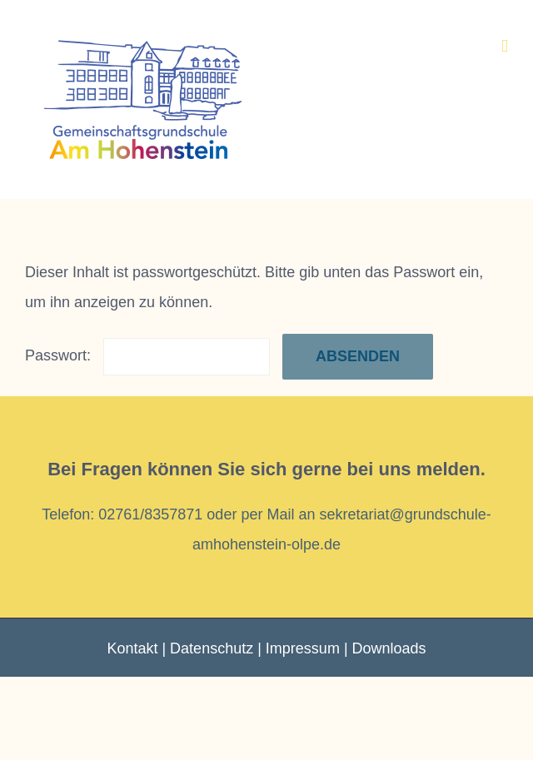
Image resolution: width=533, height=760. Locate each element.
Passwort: (147, 355)
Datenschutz (211, 648)
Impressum (303, 648)
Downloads (389, 648)
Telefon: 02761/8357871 (122, 514)
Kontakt (132, 648)
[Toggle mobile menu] (504, 46)
